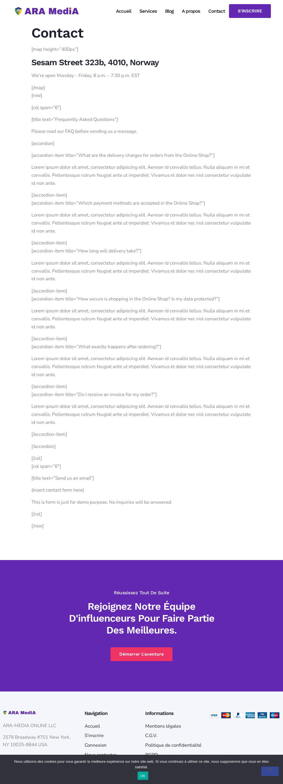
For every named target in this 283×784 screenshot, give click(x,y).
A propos (191, 11)
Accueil (123, 11)
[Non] (270, 771)
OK (142, 776)
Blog (169, 11)
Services (148, 11)
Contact (216, 11)
